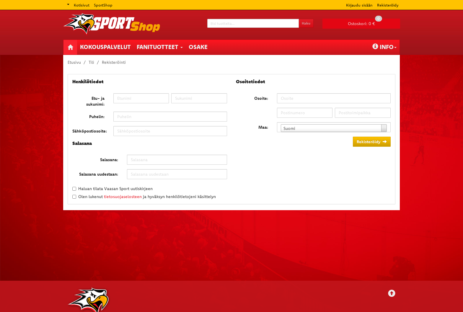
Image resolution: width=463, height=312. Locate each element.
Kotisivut (81, 5)
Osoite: (261, 98)
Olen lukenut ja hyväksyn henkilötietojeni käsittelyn (147, 196)
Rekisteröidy (388, 5)
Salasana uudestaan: (98, 174)
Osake (198, 46)
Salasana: (109, 159)
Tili (91, 62)
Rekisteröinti (114, 62)
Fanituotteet (160, 46)
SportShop (103, 5)
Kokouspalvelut (105, 46)
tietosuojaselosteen (123, 196)
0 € (365, 22)
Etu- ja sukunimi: (95, 101)
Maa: (263, 127)
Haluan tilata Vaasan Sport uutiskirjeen (115, 188)
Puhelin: (97, 116)
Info (384, 46)
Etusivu (74, 62)
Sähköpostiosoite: (89, 131)
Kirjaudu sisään (359, 5)
